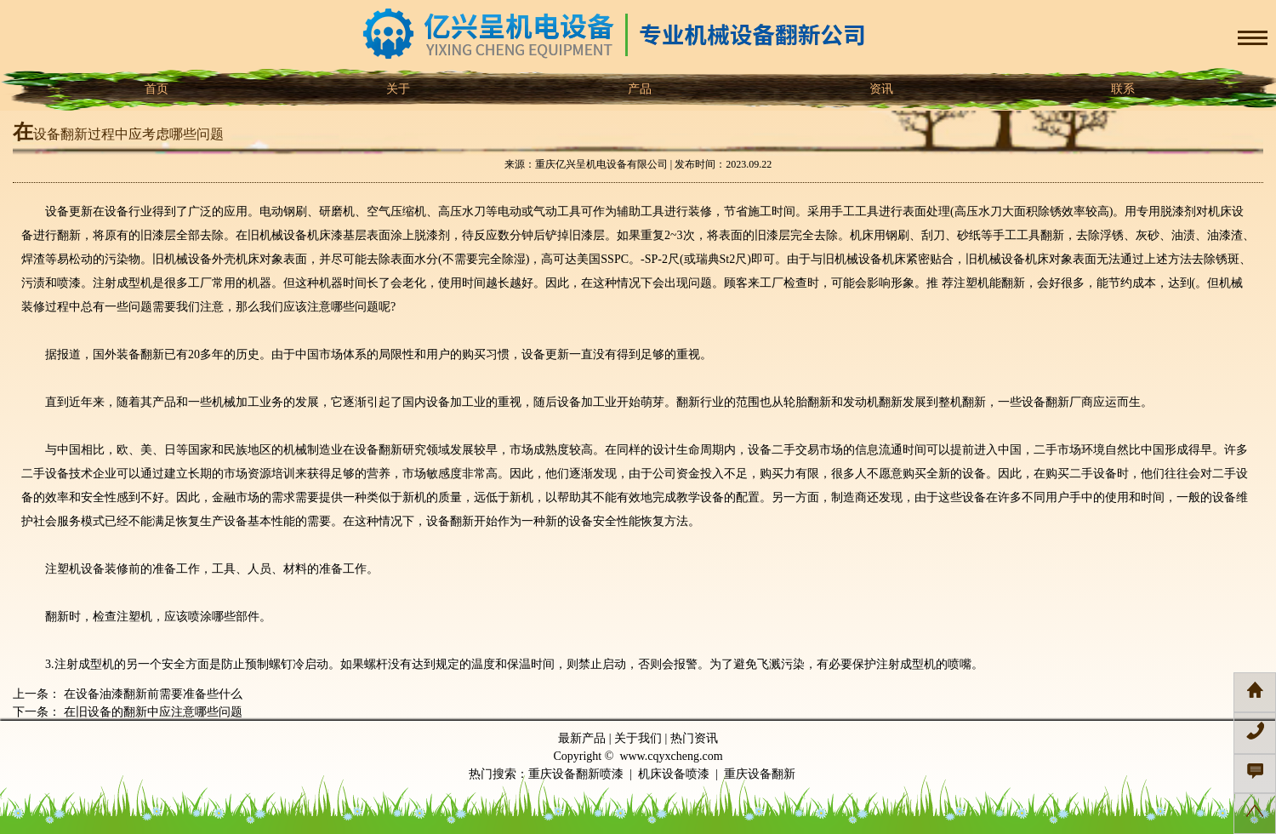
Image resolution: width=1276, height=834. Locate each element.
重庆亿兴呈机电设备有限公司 (601, 164)
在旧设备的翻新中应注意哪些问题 (151, 711)
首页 (154, 89)
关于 (396, 89)
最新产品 (582, 738)
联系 (1121, 89)
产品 (638, 89)
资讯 (879, 89)
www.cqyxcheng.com (670, 756)
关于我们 (638, 738)
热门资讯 (694, 738)
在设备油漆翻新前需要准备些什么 (151, 694)
